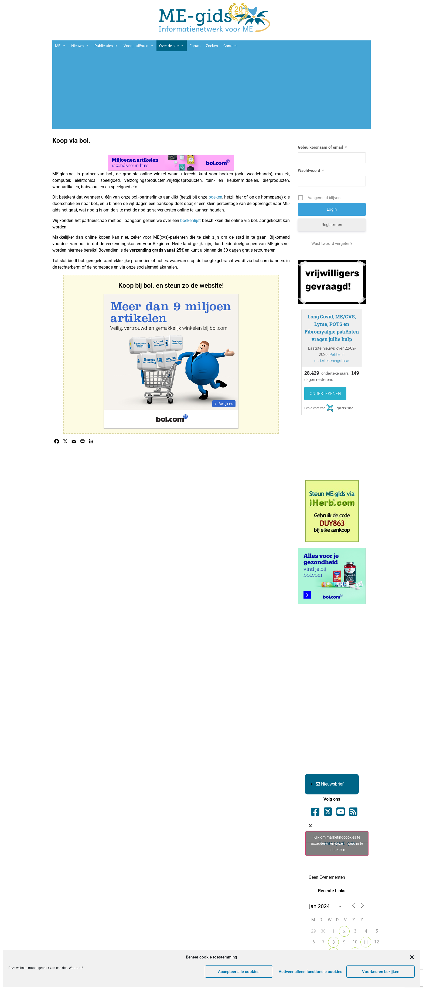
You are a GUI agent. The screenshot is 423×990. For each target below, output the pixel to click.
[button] (412, 957)
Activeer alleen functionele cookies (310, 971)
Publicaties (106, 46)
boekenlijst (190, 220)
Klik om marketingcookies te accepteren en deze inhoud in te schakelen (337, 843)
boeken (215, 197)
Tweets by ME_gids (337, 843)
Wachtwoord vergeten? (331, 243)
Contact (230, 46)
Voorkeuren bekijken (380, 971)
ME (60, 46)
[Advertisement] (211, 91)
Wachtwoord (311, 170)
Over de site (171, 46)
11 (365, 942)
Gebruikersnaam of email (322, 147)
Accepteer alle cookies (239, 971)
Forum (194, 46)
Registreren (332, 224)
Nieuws (80, 46)
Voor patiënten (139, 46)
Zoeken (212, 46)
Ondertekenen (325, 393)
